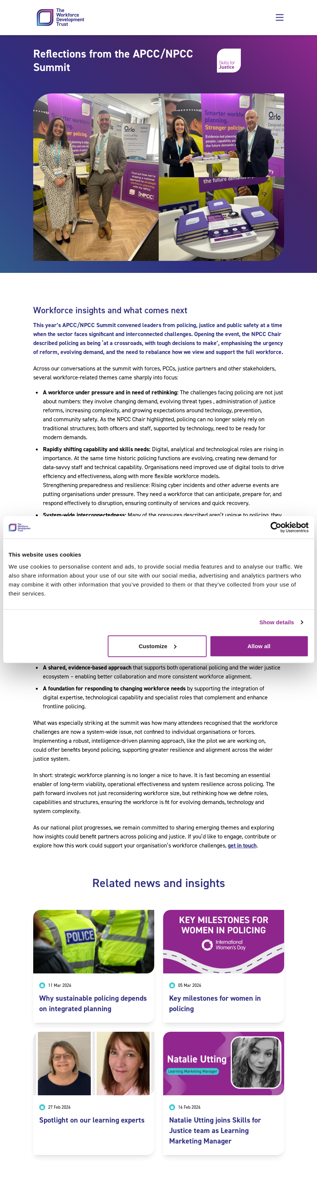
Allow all (259, 646)
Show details (276, 622)
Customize (157, 646)
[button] (279, 17)
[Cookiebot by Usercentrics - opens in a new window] (275, 527)
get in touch (242, 845)
